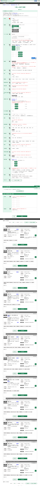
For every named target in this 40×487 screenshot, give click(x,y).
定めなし (13, 79)
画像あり (18, 297)
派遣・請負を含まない (19, 137)
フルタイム (14, 19)
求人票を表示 (22, 241)
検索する (37, 183)
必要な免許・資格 (14, 42)
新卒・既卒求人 (14, 22)
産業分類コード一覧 (14, 159)
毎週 (16, 131)
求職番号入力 (20, 9)
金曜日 (24, 127)
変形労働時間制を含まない (29, 115)
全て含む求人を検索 (20, 36)
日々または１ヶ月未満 (31, 79)
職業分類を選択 (20, 52)
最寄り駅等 (24, 41)
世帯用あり (17, 148)
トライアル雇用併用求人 (15, 172)
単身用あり (13, 148)
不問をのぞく (17, 76)
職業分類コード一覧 (18, 45)
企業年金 (33, 141)
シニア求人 (20, 177)
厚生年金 (23, 141)
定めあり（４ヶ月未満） (25, 79)
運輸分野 (17, 177)
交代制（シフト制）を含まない (16, 115)
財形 (30, 141)
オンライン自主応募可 (15, 171)
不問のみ (13, 76)
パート (18, 19)
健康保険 (19, 141)
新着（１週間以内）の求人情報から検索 (27, 70)
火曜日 (16, 127)
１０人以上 (17, 157)
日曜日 (30, 127)
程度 (18, 125)
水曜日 (18, 127)
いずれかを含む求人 (14, 36)
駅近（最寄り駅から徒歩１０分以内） (22, 171)
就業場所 (28, 41)
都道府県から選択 (15, 26)
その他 (19, 131)
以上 (16, 125)
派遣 (13, 137)
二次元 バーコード (35, 232)
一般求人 (13, 18)
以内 (21, 125)
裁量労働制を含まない (23, 115)
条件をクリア (14, 213)
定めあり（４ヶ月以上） (18, 79)
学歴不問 (13, 93)
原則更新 (16, 83)
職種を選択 (13, 46)
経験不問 (16, 93)
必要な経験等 (20, 42)
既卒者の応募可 (14, 86)
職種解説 (17, 226)
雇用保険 (13, 141)
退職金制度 (13, 142)
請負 (15, 137)
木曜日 (21, 127)
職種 (13, 41)
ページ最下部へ (39, 5)
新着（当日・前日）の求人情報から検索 (17, 70)
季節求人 (18, 22)
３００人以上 (25, 157)
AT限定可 (21, 96)
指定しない (13, 131)
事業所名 (16, 41)
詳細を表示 (15, 241)
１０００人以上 (30, 157)
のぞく (26, 104)
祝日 (32, 127)
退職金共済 (17, 142)
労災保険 (16, 141)
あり (13, 83)
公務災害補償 (27, 141)
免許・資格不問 (20, 93)
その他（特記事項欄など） (25, 42)
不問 (19, 96)
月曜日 (13, 127)
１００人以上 (21, 157)
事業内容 (32, 41)
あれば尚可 (15, 96)
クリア (17, 46)
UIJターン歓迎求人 (21, 172)
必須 (13, 96)
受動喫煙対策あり (30, 171)
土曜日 (27, 127)
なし (24, 83)
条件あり (20, 83)
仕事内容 (20, 41)
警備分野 (13, 177)
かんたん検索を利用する (15, 13)
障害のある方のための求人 (15, 20)
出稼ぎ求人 (21, 22)
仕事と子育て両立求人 (26, 177)
